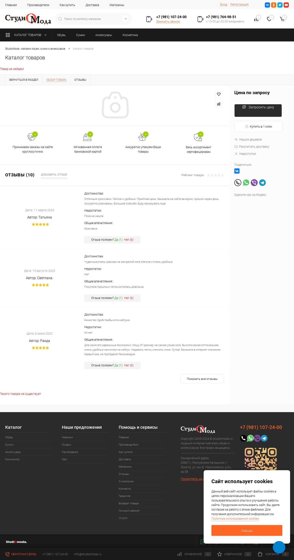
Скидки (66, 444)
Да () (118, 239)
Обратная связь (21, 554)
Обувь (9, 437)
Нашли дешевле (248, 139)
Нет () (129, 239)
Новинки (67, 437)
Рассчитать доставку (251, 146)
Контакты (125, 488)
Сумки (9, 444)
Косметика (12, 459)
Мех (64, 459)
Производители (38, 5)
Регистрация (239, 4)
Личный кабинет (129, 510)
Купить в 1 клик (258, 126)
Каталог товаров (27, 35)
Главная (11, 5)
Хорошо (246, 530)
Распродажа (70, 452)
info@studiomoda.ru (88, 554)
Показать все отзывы (202, 379)
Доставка (92, 5)
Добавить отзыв (54, 174)
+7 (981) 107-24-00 (55, 554)
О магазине (126, 481)
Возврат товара (129, 503)
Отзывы (124, 474)
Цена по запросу (252, 92)
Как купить (67, 5)
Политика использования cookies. (235, 518)
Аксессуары (13, 452)
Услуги (123, 518)
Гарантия (124, 496)
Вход (223, 4)
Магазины (117, 5)
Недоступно (245, 153)
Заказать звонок (168, 21)
